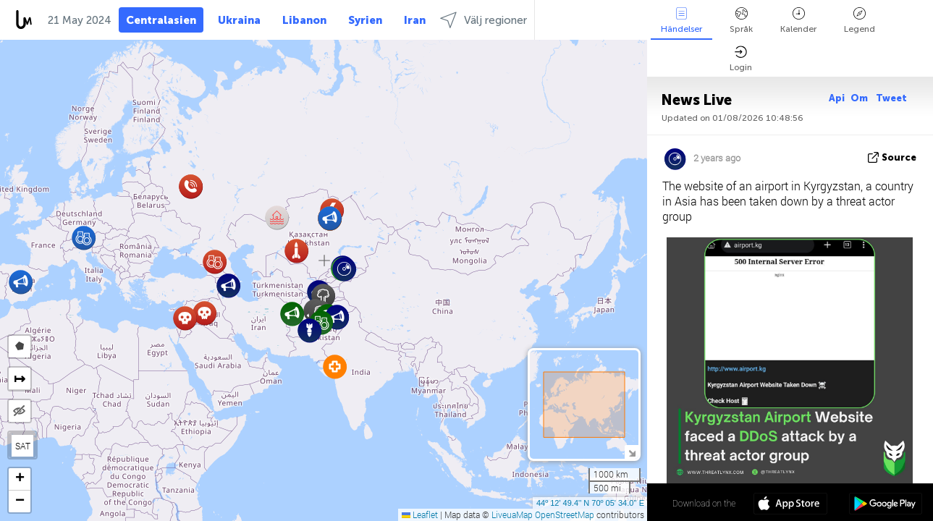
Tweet (891, 98)
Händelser (681, 20)
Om (860, 98)
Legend (859, 20)
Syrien (365, 20)
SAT (22, 446)
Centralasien (161, 20)
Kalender (798, 20)
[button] (204, 313)
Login (741, 59)
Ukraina (239, 20)
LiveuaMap (512, 514)
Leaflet (420, 514)
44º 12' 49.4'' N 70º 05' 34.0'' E (590, 503)
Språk (741, 20)
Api (837, 98)
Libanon (304, 20)
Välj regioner (483, 20)
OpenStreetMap (564, 514)
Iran (415, 20)
